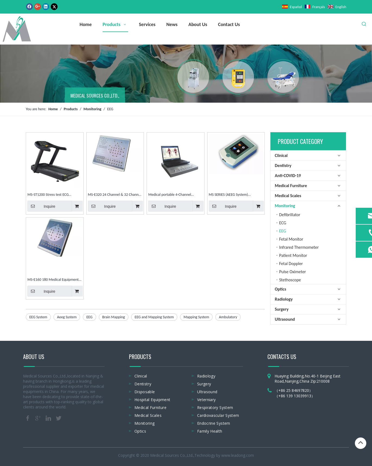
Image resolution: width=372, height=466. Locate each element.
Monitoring (285, 205)
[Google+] (37, 6)
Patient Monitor (293, 255)
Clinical (281, 155)
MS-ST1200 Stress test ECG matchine (48, 195)
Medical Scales (288, 195)
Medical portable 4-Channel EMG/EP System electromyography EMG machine (175, 195)
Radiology (284, 299)
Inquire (41, 206)
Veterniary (206, 399)
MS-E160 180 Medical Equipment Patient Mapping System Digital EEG (53, 280)
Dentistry (283, 165)
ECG (282, 222)
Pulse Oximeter (292, 271)
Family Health (209, 431)
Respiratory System (215, 407)
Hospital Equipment (152, 399)
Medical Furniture (291, 185)
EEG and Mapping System (154, 317)
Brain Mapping (113, 317)
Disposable (144, 391)
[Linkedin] (45, 6)
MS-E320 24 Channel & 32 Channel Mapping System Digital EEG (114, 195)
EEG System (38, 317)
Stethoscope (290, 279)
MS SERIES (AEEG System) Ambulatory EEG (228, 195)
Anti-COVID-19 (288, 175)
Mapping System (196, 317)
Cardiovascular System (218, 415)
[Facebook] (29, 6)
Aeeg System (67, 317)
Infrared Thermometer (299, 247)
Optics (280, 289)
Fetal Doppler (291, 263)
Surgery (281, 309)
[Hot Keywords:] (364, 24)
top (360, 442)
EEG (89, 317)
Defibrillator (289, 214)
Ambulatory (228, 317)
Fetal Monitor (291, 239)
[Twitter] (54, 6)
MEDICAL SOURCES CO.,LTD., (95, 96)
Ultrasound (285, 319)
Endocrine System (213, 423)
